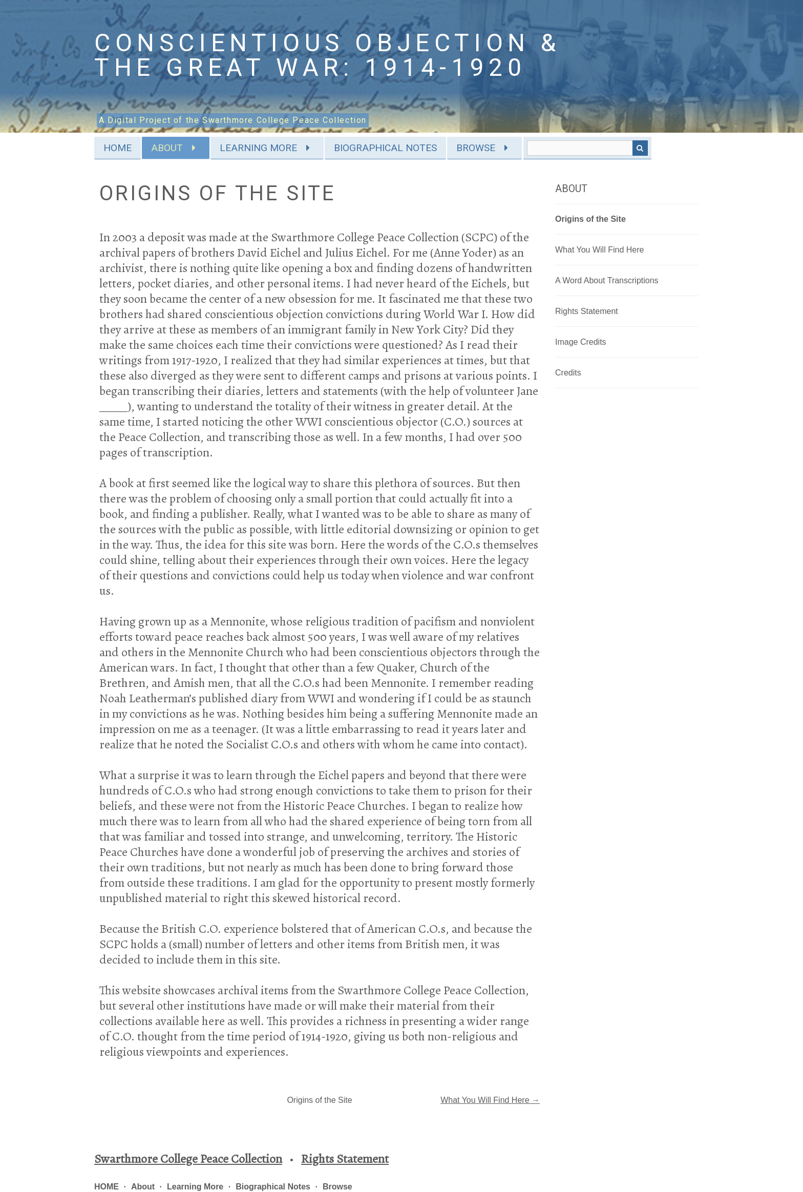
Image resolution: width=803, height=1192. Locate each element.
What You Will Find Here (599, 249)
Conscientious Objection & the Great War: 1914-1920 (327, 55)
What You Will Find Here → (490, 1100)
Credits (568, 372)
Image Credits (580, 342)
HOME (117, 148)
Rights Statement (586, 311)
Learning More (258, 148)
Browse (475, 148)
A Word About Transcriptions (607, 280)
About (167, 148)
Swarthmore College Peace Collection (188, 1159)
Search (640, 148)
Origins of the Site (590, 219)
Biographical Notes (385, 148)
